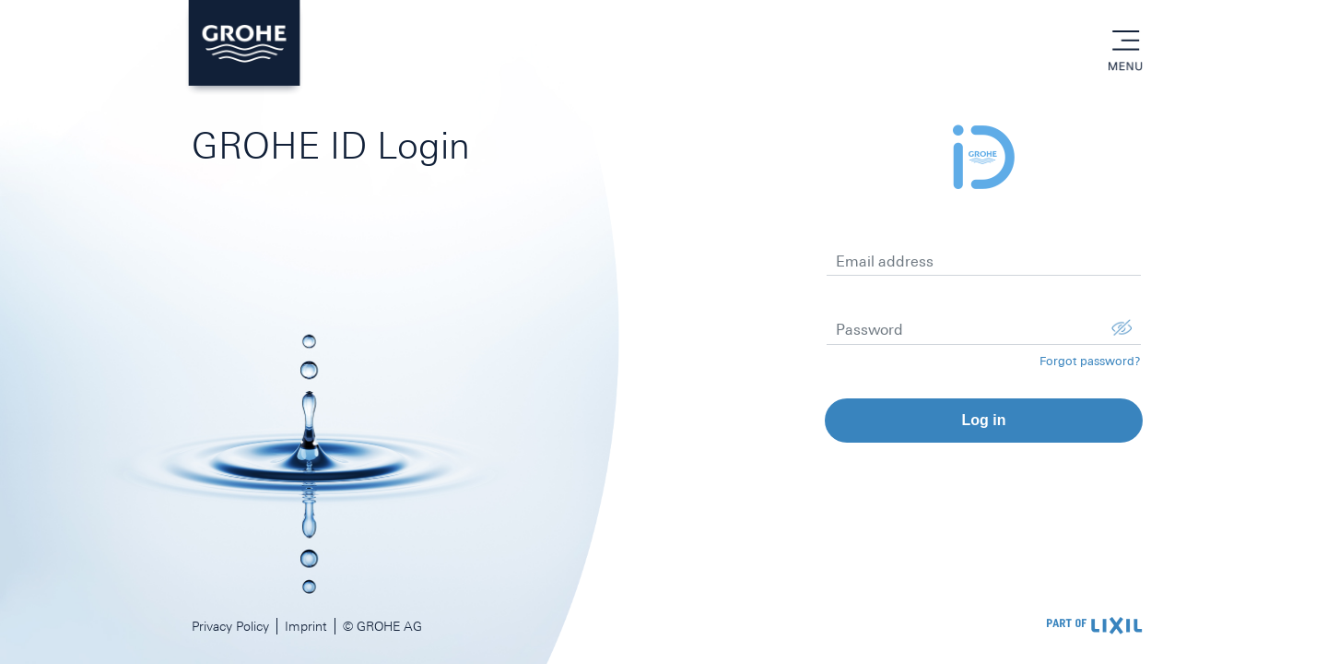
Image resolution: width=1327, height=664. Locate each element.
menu (1125, 41)
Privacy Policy (230, 626)
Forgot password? (1090, 361)
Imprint (306, 626)
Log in (983, 420)
